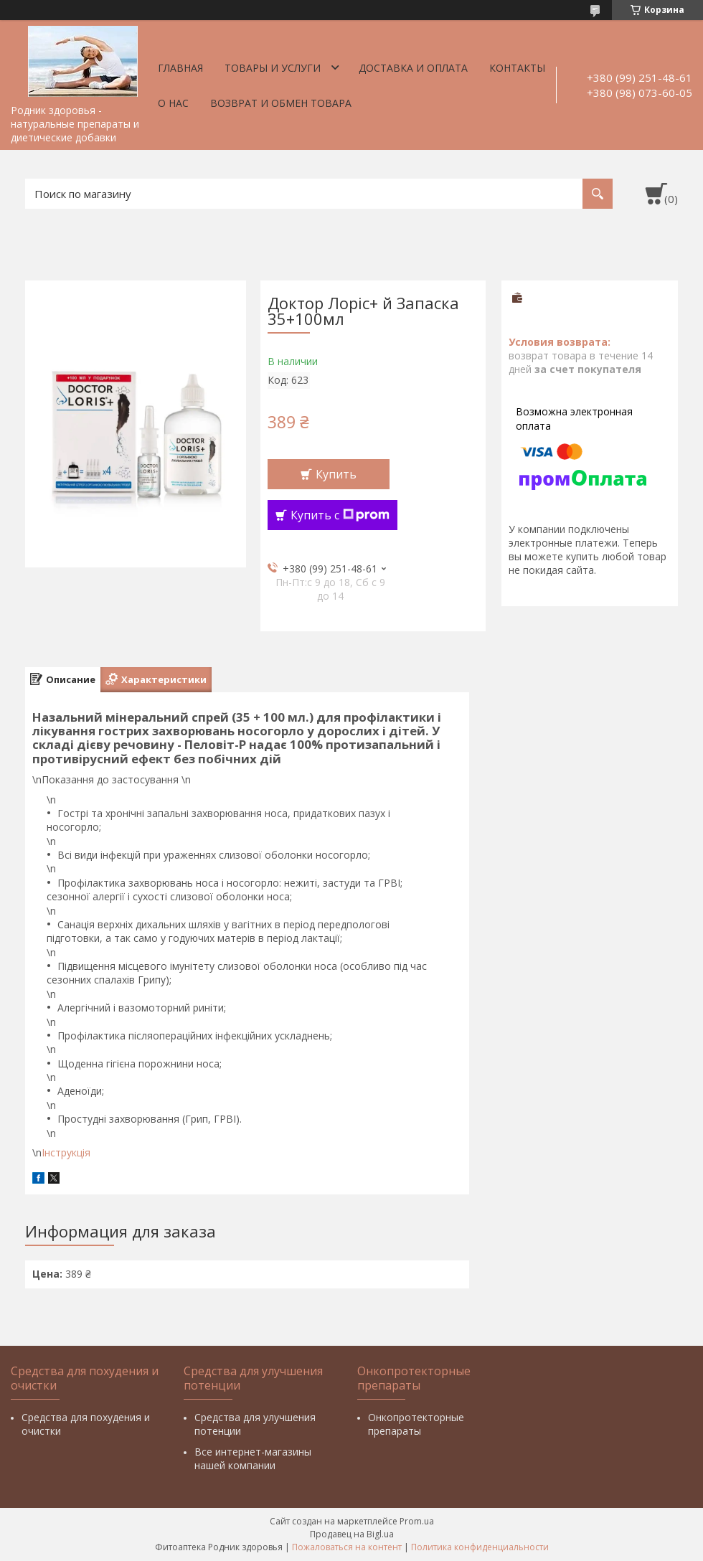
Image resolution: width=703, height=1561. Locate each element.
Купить (336, 474)
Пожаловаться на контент (347, 1547)
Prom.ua (417, 1521)
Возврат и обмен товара (281, 103)
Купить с (340, 515)
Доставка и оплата (413, 68)
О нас (173, 103)
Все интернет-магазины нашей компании (252, 1458)
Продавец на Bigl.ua (352, 1534)
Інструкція (66, 1152)
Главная (180, 68)
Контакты (517, 68)
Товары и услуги (273, 68)
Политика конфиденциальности (480, 1547)
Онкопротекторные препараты (416, 1424)
